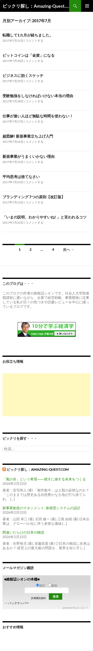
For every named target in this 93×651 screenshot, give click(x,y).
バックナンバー (18, 603)
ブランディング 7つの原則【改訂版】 (33, 197)
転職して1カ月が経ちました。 (27, 35)
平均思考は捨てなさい (21, 176)
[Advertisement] (46, 394)
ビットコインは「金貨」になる (28, 55)
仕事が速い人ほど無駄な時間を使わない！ (37, 116)
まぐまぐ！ (82, 607)
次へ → (68, 249)
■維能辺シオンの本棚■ (22, 579)
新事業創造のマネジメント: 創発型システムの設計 (41, 508)
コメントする (34, 40)
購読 (40, 585)
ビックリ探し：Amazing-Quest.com (35, 6)
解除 (52, 585)
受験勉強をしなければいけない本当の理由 (37, 95)
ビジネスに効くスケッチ (22, 75)
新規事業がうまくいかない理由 (28, 156)
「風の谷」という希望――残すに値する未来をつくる (44, 479)
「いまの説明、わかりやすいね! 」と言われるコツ (44, 217)
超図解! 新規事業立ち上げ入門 (27, 136)
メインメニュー (87, 6)
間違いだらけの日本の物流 (23, 532)
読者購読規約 (38, 598)
